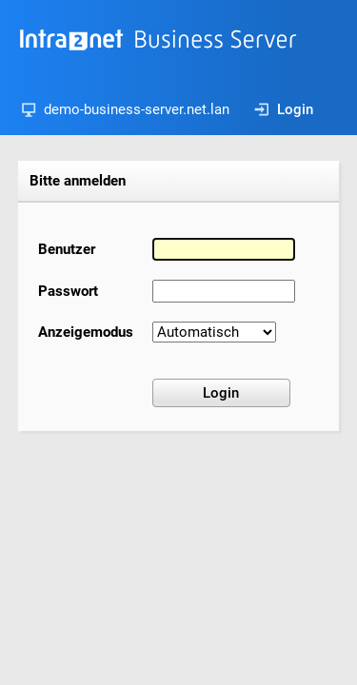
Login (283, 109)
